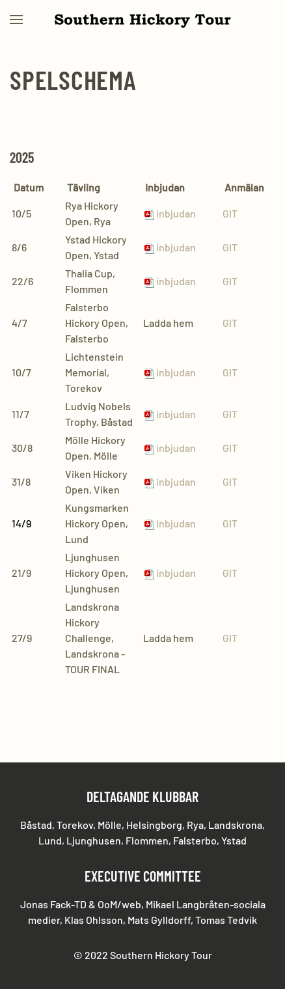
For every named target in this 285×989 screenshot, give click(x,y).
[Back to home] (142, 19)
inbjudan (169, 572)
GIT (230, 213)
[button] (16, 19)
